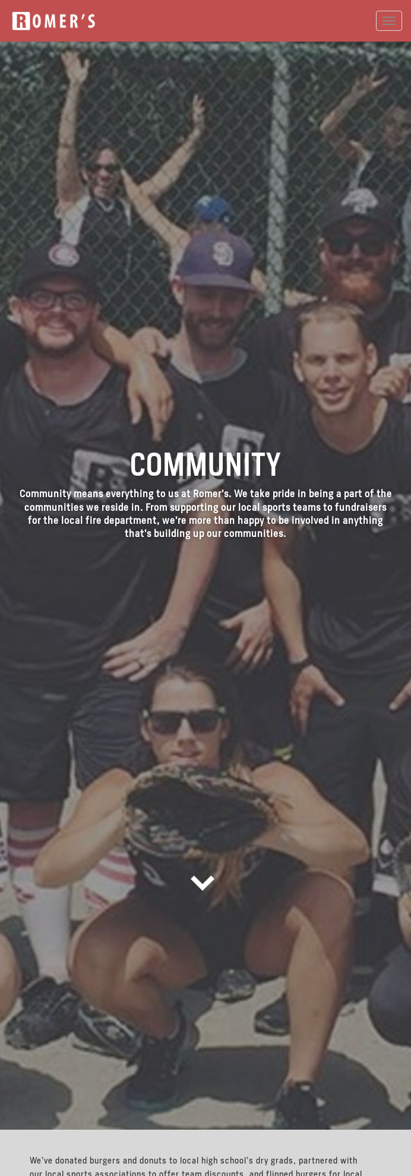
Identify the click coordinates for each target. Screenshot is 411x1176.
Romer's (53, 21)
